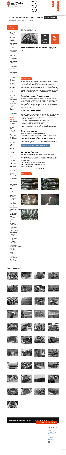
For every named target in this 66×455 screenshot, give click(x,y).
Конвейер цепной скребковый (13, 174)
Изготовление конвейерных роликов (13, 51)
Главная (11, 17)
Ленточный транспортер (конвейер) (13, 34)
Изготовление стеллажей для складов (13, 152)
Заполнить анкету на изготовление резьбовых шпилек (35, 145)
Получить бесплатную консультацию (45, 41)
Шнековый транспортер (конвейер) (13, 39)
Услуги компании (50, 17)
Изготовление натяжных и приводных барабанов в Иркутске (13, 196)
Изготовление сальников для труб (13, 234)
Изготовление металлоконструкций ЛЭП (15, 209)
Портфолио (21, 21)
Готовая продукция (22, 17)
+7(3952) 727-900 (52, 432)
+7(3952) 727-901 (52, 433)
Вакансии (40, 17)
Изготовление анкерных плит (13, 180)
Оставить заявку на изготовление (55, 41)
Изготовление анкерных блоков (13, 68)
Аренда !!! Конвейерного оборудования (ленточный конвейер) (13, 259)
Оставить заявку (53, 3)
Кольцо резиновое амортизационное (14, 223)
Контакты (30, 21)
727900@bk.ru (51, 439)
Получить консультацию (46, 422)
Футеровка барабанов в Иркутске (13, 204)
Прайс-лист (12, 21)
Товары (32, 17)
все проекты (21, 268)
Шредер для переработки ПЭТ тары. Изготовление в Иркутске (13, 137)
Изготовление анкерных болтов (13, 63)
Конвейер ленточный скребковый (13, 162)
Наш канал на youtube (58, 5)
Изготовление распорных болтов (13, 74)
